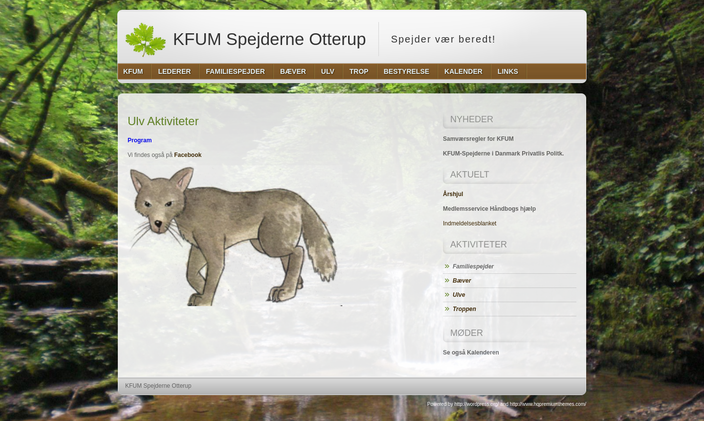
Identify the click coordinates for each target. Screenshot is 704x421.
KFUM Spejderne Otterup (245, 39)
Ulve (459, 294)
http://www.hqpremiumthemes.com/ (548, 404)
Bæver (462, 280)
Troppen (464, 309)
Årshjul (453, 194)
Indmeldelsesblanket (469, 223)
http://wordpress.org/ (476, 404)
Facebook (187, 155)
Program (140, 140)
